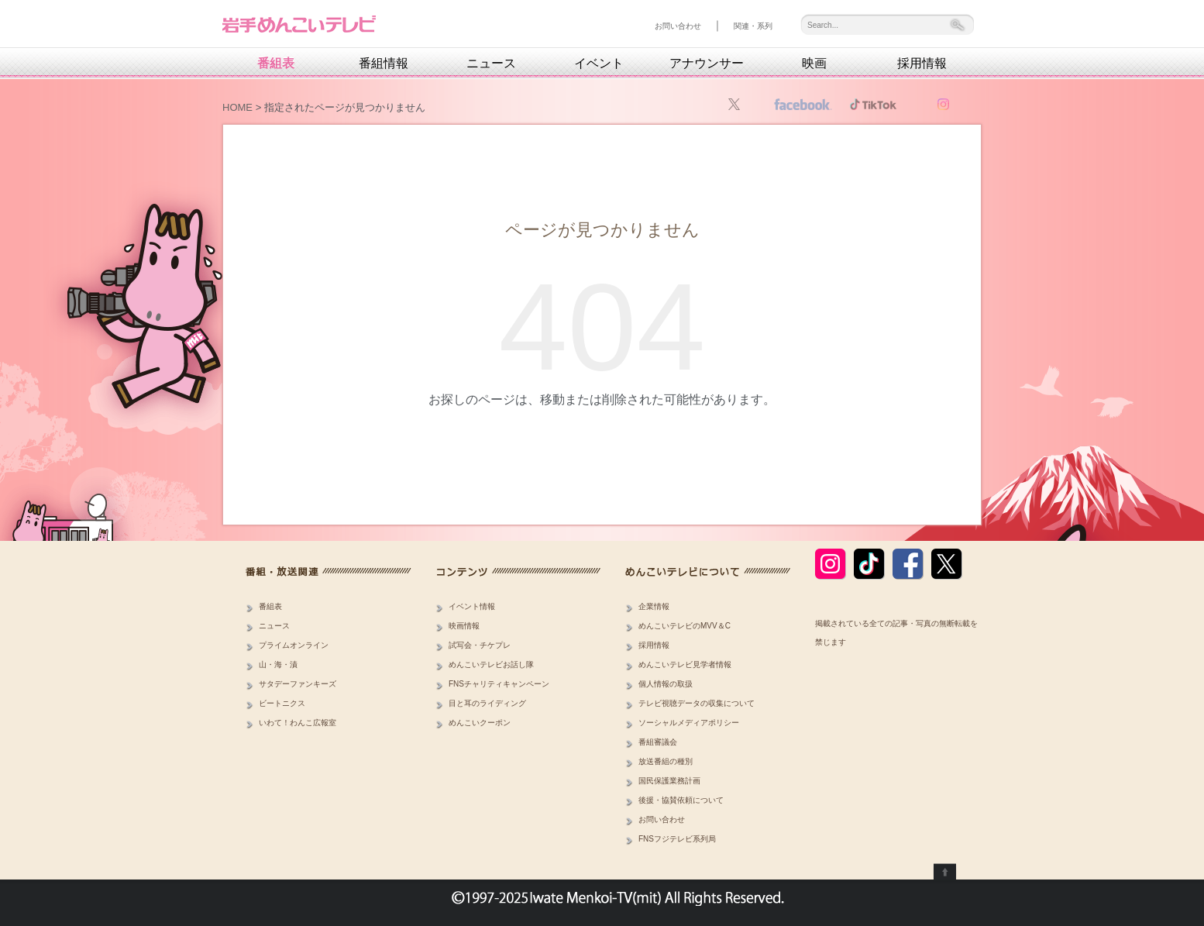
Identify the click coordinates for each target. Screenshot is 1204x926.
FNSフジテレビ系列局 (677, 839)
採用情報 (922, 63)
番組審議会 (657, 742)
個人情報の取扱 (665, 684)
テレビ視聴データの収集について (696, 703)
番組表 (275, 63)
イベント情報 (472, 606)
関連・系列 (753, 26)
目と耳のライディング (487, 703)
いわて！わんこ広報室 (297, 722)
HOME (237, 107)
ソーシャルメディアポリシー (688, 722)
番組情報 (383, 63)
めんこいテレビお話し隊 (491, 664)
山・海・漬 (278, 664)
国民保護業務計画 (669, 780)
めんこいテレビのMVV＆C (684, 625)
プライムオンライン (294, 645)
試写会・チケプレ (480, 645)
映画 (814, 63)
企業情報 (653, 606)
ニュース (491, 63)
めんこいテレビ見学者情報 (684, 664)
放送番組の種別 (665, 761)
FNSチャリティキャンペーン (499, 684)
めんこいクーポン (480, 722)
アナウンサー (706, 63)
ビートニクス (282, 703)
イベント (599, 63)
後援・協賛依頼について (681, 800)
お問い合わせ (678, 26)
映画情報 (464, 625)
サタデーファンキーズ (297, 684)
